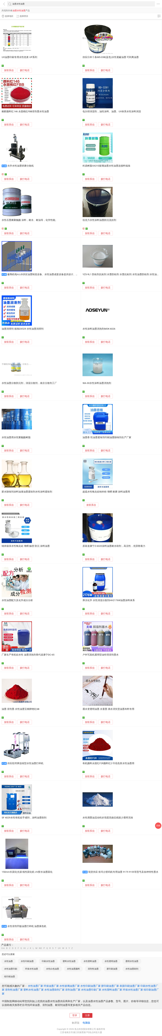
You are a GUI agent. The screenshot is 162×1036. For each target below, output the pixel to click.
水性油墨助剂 (131, 969)
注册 (87, 1015)
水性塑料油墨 (90, 961)
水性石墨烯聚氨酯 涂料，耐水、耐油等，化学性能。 (30, 220)
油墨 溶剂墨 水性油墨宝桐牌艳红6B (20, 709)
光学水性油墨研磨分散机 (20, 165)
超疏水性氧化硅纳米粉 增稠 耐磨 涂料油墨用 (106, 491)
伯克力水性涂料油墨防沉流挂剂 (99, 220)
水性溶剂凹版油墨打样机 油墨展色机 (26, 926)
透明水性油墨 (131, 961)
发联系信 (9, 70)
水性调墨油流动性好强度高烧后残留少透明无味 (108, 817)
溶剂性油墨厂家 (14, 989)
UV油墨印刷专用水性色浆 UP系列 (19, 57)
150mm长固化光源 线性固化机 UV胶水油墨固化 (27, 872)
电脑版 (86, 1022)
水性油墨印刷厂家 (91, 989)
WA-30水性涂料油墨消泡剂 (97, 383)
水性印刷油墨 (27, 961)
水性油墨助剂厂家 (54, 989)
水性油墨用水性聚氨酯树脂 (16, 437)
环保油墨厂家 (51, 985)
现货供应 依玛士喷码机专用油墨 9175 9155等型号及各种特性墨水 (123, 872)
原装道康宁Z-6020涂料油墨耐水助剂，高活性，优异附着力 (114, 546)
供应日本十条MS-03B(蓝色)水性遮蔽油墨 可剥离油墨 (111, 57)
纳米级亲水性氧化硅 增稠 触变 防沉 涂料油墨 (26, 546)
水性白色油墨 (52, 969)
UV (59, 948)
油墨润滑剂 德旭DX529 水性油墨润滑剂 (23, 328)
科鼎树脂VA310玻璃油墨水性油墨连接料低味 (106, 165)
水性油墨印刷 (10, 969)
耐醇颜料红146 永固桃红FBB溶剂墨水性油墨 (25, 111)
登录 (74, 1015)
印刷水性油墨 (48, 961)
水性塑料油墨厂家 (112, 989)
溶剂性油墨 (93, 969)
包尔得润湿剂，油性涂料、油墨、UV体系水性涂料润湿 (112, 111)
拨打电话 (24, 70)
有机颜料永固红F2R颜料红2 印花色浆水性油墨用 (108, 763)
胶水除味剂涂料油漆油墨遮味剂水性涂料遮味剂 (27, 491)
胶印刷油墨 (112, 969)
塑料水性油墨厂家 (33, 989)
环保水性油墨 (31, 969)
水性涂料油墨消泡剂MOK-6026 (99, 328)
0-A (3, 948)
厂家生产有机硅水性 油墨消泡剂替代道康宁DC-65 (28, 654)
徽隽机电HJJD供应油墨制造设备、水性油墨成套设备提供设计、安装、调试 (47, 274)
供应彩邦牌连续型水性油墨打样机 (25, 763)
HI (24, 948)
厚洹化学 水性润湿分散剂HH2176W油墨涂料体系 (109, 600)
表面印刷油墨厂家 (130, 985)
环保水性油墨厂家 (133, 989)
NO (40, 948)
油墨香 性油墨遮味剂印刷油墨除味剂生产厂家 (107, 437)
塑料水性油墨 (69, 961)
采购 (158, 825)
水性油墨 (8, 961)
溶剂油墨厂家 (72, 989)
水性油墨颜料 (73, 969)
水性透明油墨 (111, 961)
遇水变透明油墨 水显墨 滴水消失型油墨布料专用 (108, 709)
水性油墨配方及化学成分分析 (17, 600)
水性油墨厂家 (35, 985)
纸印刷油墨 (9, 976)
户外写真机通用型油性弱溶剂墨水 (101, 654)
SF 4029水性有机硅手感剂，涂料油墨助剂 (24, 817)
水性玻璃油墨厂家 (69, 985)
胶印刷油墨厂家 (110, 985)
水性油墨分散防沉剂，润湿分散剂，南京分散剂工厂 (29, 383)
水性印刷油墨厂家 (90, 985)
